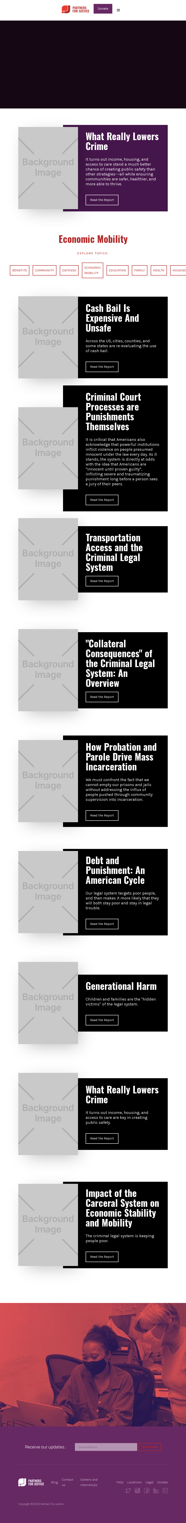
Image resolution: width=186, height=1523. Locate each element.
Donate (103, 8)
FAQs (120, 1482)
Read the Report (102, 200)
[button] (118, 10)
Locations (134, 1482)
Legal (150, 1482)
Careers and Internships (89, 1482)
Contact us (67, 1482)
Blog (54, 1482)
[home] (75, 9)
